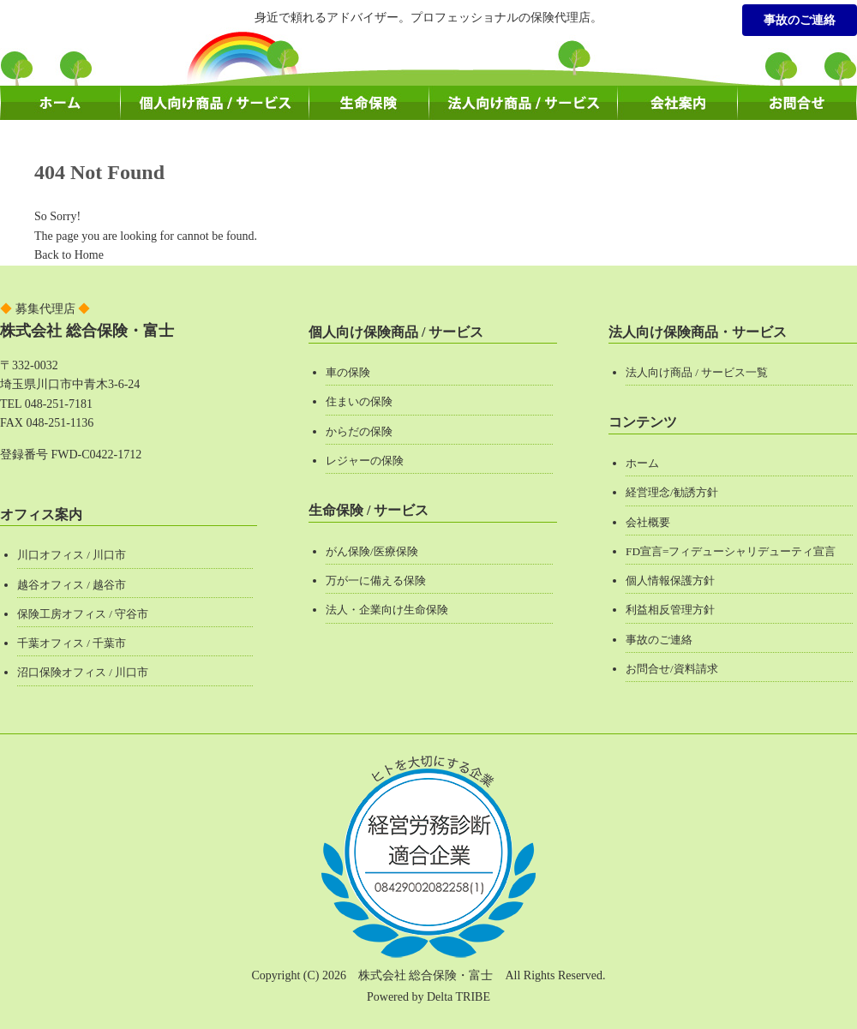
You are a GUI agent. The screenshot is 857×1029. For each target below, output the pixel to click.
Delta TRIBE (458, 996)
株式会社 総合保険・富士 (87, 330)
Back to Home (69, 254)
